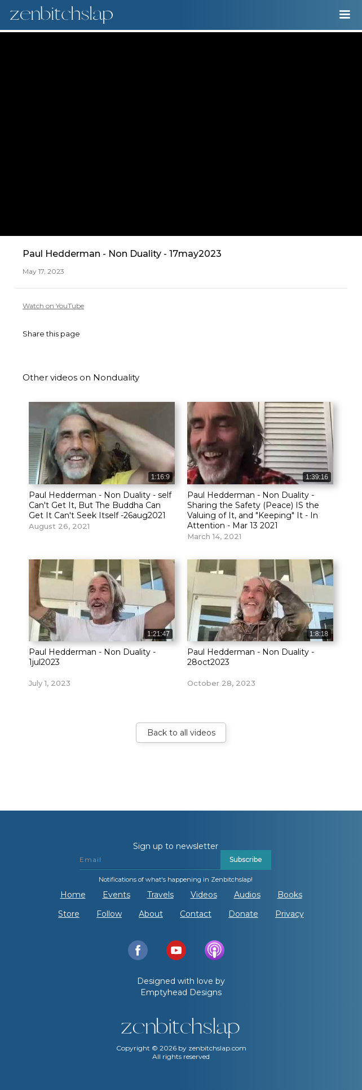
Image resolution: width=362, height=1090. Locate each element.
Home (73, 895)
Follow (109, 914)
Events (116, 895)
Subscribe (245, 859)
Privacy (289, 914)
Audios (247, 895)
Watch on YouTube (53, 305)
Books (289, 895)
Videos (204, 895)
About (151, 914)
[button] (344, 14)
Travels (160, 895)
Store (69, 914)
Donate (243, 914)
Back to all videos (181, 733)
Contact (195, 914)
